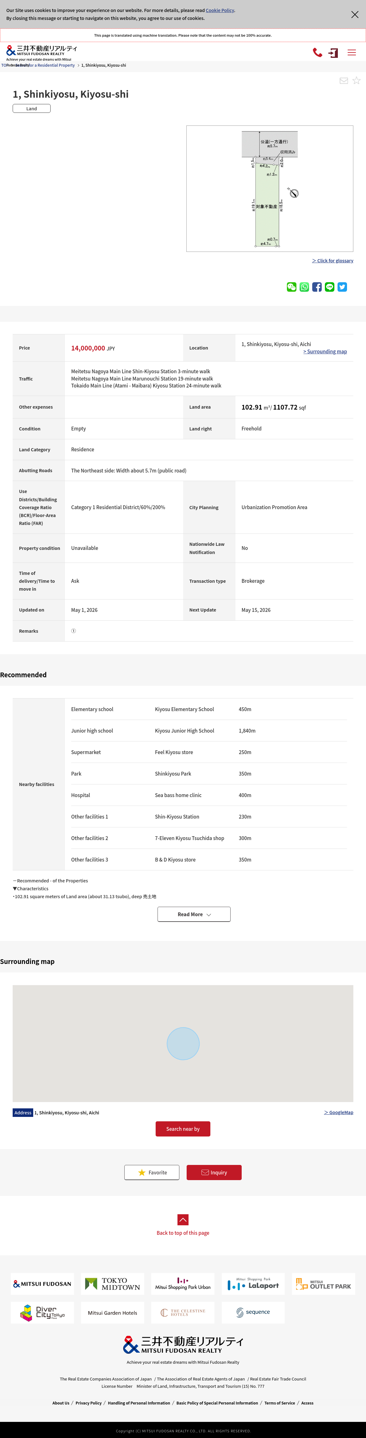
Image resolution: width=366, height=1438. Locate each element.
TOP (5, 65)
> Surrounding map (325, 351)
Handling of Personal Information (139, 1402)
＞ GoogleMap (338, 1112)
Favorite (152, 1172)
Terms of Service (279, 1402)
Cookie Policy (220, 10)
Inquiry (214, 1173)
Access (307, 1402)
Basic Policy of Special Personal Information (217, 1402)
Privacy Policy (89, 1402)
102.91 (253, 406)
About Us (61, 1402)
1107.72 (286, 406)
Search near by (183, 1128)
